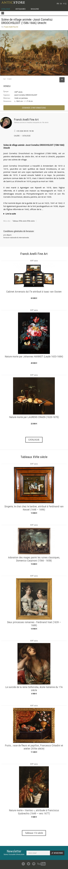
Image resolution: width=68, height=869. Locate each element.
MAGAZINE (35, 9)
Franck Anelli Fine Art (26, 119)
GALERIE (17, 136)
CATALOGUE (5, 9)
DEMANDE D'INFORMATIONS (34, 107)
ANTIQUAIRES (20, 9)
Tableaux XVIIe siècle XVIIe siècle (24, 221)
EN (61, 3)
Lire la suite (10, 213)
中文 (65, 3)
